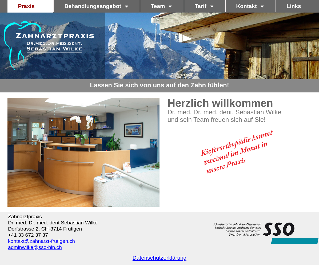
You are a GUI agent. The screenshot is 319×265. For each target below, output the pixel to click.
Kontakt (250, 6)
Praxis (30, 6)
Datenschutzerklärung (159, 258)
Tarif (204, 6)
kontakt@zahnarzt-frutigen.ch (41, 241)
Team (162, 6)
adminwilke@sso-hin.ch (35, 247)
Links (293, 6)
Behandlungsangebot (96, 6)
